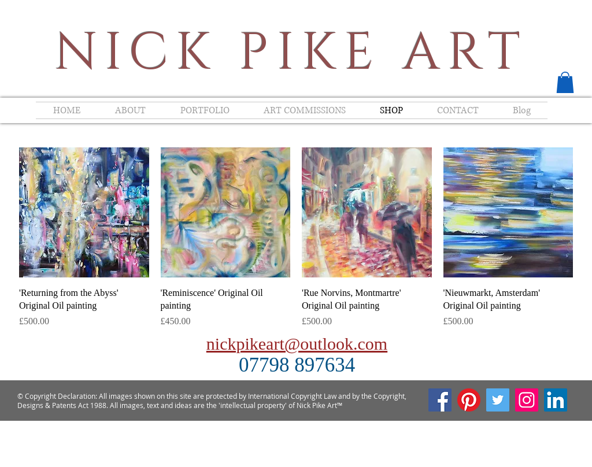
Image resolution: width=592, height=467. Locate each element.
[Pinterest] (468, 400)
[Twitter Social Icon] (497, 400)
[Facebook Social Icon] (440, 400)
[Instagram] (526, 400)
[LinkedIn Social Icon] (555, 400)
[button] (565, 82)
